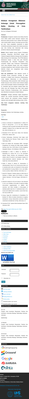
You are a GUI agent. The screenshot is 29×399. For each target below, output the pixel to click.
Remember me (7, 278)
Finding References (7, 296)
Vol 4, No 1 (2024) (8, 14)
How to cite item (7, 294)
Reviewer (5, 237)
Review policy (6, 299)
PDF (3, 116)
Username (3, 269)
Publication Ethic (7, 248)
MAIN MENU (3, 10)
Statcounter (11, 389)
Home (2, 14)
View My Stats (17, 389)
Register (25, 2)
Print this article (6, 289)
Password (3, 273)
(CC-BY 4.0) (16, 385)
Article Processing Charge (9, 250)
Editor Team (6, 234)
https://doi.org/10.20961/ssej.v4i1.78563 (13, 209)
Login (21, 2)
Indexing (5, 241)
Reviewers (5, 236)
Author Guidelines (7, 246)
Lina (14, 14)
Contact (5, 239)
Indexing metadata (7, 291)
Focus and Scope (7, 232)
